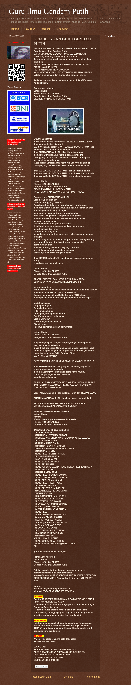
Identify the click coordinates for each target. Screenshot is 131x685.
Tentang (15, 28)
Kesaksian (29, 28)
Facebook (45, 28)
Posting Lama (93, 676)
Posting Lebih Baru (41, 676)
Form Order (62, 28)
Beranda (68, 676)
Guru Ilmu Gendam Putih (49, 11)
